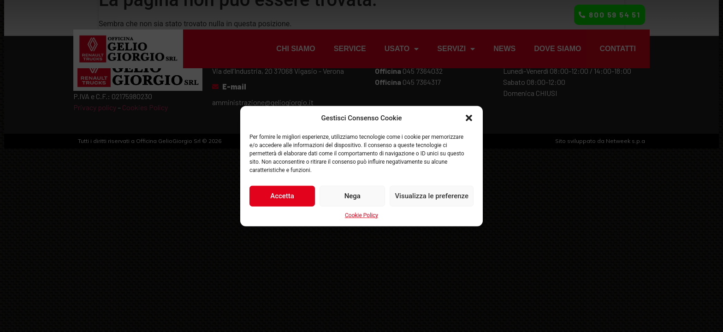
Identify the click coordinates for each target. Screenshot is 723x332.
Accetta (282, 196)
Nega (352, 196)
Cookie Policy (361, 215)
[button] (469, 118)
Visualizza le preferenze (431, 196)
